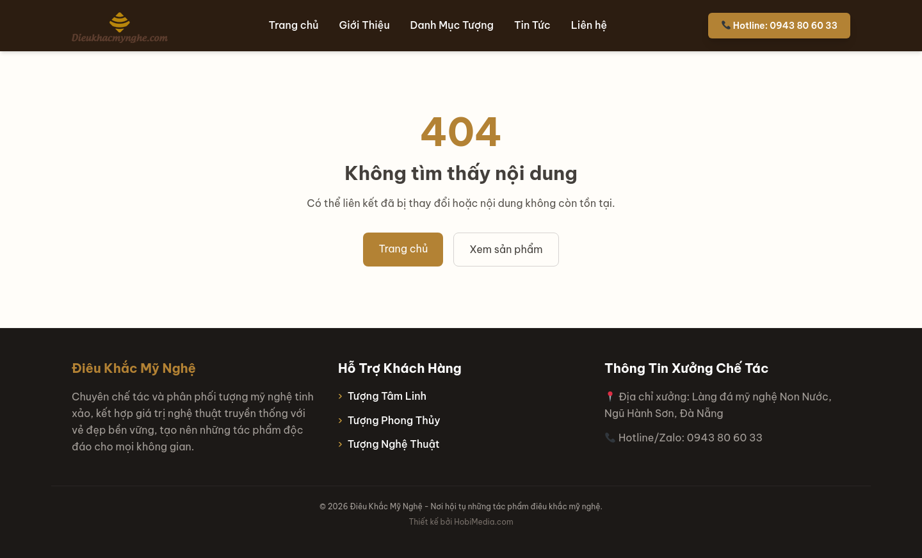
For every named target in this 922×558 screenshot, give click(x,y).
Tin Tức (532, 25)
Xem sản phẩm (505, 249)
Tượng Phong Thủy (394, 420)
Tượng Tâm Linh (387, 396)
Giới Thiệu (364, 25)
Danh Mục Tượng (452, 25)
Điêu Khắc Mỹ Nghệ (134, 368)
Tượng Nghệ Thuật (394, 444)
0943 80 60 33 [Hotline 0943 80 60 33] (725, 437)
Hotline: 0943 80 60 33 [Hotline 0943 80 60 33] (779, 25)
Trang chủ (294, 25)
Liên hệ (589, 25)
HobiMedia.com (483, 522)
